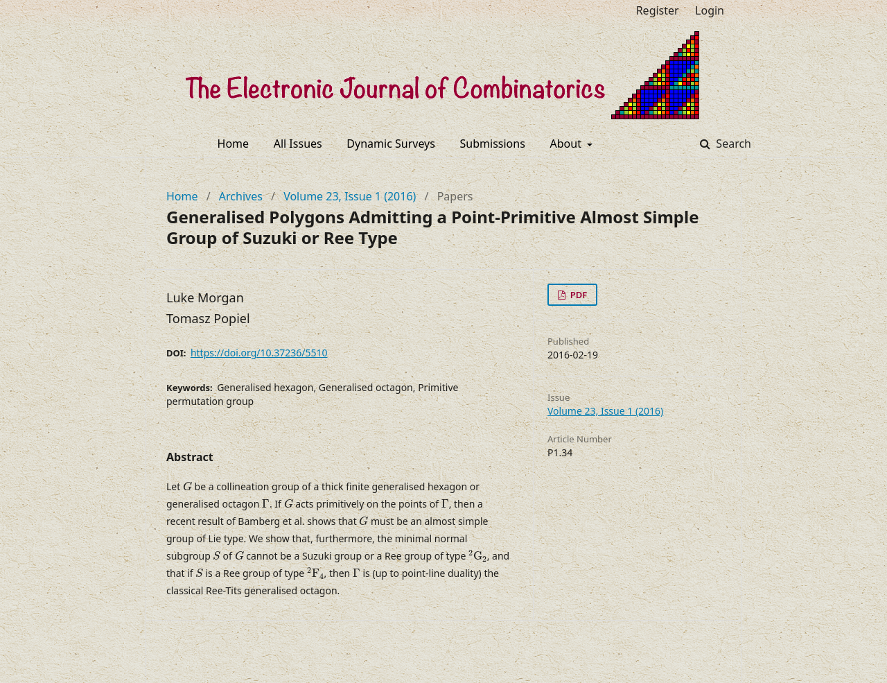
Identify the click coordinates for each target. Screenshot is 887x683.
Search (732, 143)
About (567, 143)
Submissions (492, 143)
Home (233, 143)
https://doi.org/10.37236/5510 (259, 352)
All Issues (298, 143)
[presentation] (187, 486)
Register (657, 10)
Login (709, 10)
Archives (241, 196)
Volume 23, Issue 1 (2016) (349, 196)
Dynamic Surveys (390, 143)
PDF (577, 294)
